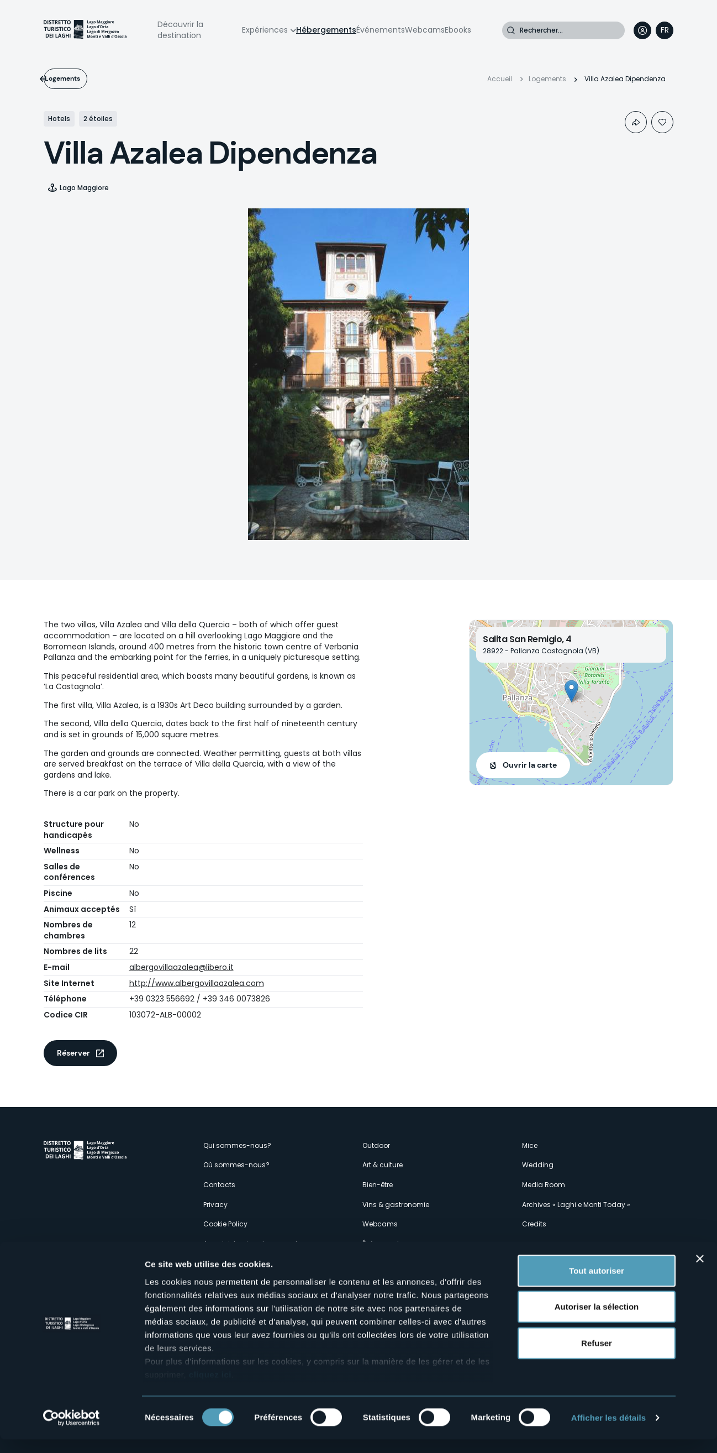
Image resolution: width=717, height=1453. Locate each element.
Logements (80, 78)
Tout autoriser (596, 1284)
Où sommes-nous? (236, 1164)
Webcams (425, 29)
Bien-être (377, 1184)
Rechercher (511, 30)
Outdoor (376, 1145)
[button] (571, 691)
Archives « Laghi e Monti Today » (576, 1204)
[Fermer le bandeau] (700, 1272)
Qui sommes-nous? (237, 1145)
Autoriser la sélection (597, 1320)
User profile (642, 30)
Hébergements (326, 29)
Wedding (537, 1164)
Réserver (73, 1053)
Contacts (219, 1184)
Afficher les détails (608, 1431)
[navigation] (664, 30)
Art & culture (382, 1164)
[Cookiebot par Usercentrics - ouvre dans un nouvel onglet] (71, 1431)
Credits (534, 1224)
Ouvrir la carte (530, 765)
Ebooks (458, 29)
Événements (380, 29)
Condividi (636, 122)
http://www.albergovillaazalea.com (196, 983)
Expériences (265, 29)
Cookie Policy (225, 1224)
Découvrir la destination (180, 30)
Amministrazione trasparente (252, 1244)
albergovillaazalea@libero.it (181, 967)
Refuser (596, 1356)
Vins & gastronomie (395, 1204)
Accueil (499, 78)
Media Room (543, 1184)
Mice (529, 1145)
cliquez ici (210, 1388)
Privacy (215, 1204)
